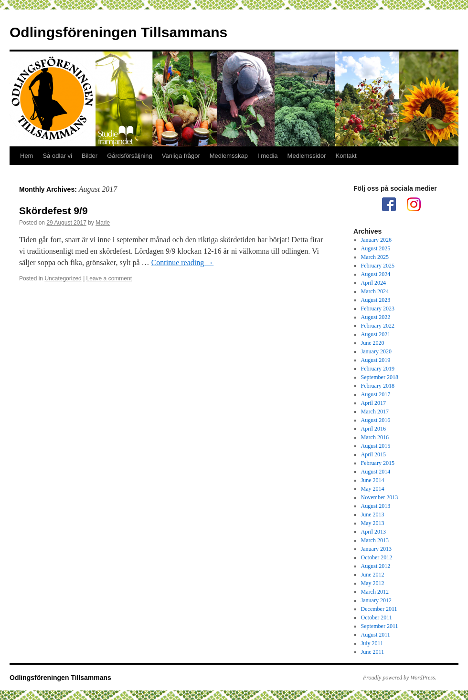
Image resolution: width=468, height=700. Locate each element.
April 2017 (373, 403)
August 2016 (376, 420)
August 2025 (376, 248)
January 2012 (376, 600)
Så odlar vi (57, 155)
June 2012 (372, 574)
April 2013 (373, 531)
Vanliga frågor (181, 155)
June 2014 (372, 480)
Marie (103, 222)
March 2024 (375, 291)
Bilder (89, 155)
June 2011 (372, 652)
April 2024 (373, 282)
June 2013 (372, 514)
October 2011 (376, 617)
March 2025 (375, 257)
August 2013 (376, 506)
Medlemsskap (229, 155)
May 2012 (372, 583)
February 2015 (377, 463)
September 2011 (379, 626)
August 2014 (376, 471)
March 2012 (375, 591)
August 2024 (376, 274)
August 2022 (376, 317)
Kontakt (346, 155)
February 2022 (377, 325)
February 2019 (377, 368)
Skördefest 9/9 (53, 210)
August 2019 (376, 360)
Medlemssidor (306, 155)
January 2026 (376, 240)
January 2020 (376, 351)
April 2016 (373, 428)
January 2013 (376, 549)
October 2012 (377, 557)
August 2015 (376, 446)
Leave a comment (109, 278)
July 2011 (372, 643)
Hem (26, 155)
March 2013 (375, 540)
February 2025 (377, 265)
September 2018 (379, 377)
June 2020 (372, 343)
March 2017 (375, 411)
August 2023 (376, 300)
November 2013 (379, 497)
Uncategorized (62, 278)
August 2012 (376, 566)
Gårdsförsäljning (129, 155)
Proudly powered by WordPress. (399, 677)
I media (267, 155)
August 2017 (376, 394)
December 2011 (379, 609)
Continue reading (182, 262)
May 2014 (372, 488)
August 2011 (375, 634)
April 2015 (373, 454)
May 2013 (372, 523)
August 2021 (376, 334)
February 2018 (377, 385)
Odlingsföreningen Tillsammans (118, 32)
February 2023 (377, 308)
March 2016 (375, 437)
